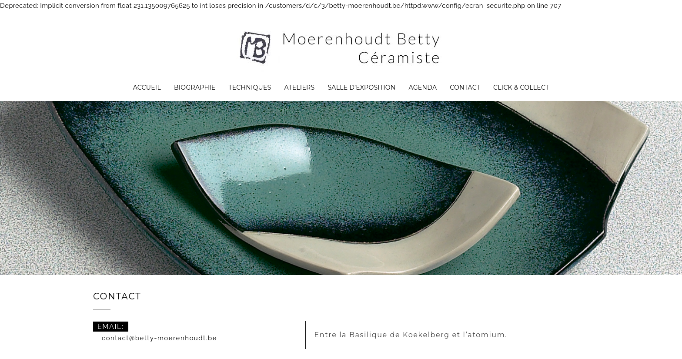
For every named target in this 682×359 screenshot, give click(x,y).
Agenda (422, 87)
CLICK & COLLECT (521, 87)
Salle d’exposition (361, 87)
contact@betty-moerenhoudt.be (159, 338)
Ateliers (299, 87)
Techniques (249, 87)
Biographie (194, 87)
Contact (465, 87)
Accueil (147, 87)
